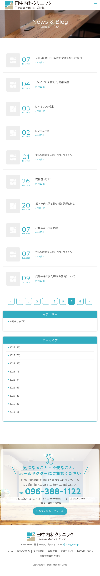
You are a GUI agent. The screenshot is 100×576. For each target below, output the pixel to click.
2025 (14, 356)
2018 (14, 414)
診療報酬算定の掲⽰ (50, 558)
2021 (14, 389)
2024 (14, 364)
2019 (14, 406)
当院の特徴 (38, 553)
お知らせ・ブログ (85, 553)
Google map (72, 546)
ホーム (10, 553)
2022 (14, 381)
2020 (14, 397)
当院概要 (52, 553)
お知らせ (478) (17, 322)
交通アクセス (67, 553)
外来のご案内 (23, 553)
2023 (14, 373)
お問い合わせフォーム (51, 513)
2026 (14, 348)
